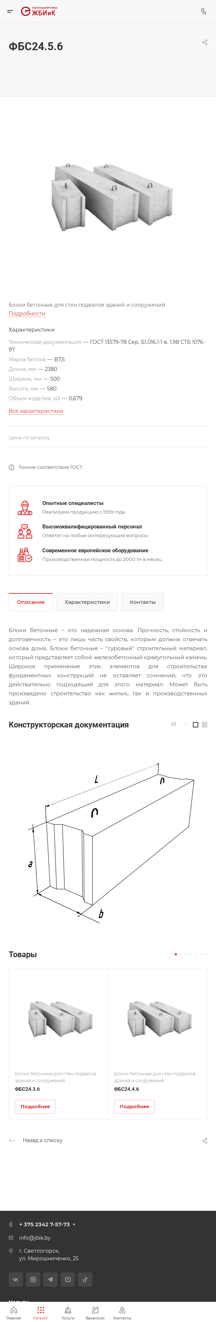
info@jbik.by (35, 1238)
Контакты (143, 602)
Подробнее (35, 1106)
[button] (176, 954)
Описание (31, 602)
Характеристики (87, 602)
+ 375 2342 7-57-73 (44, 1224)
